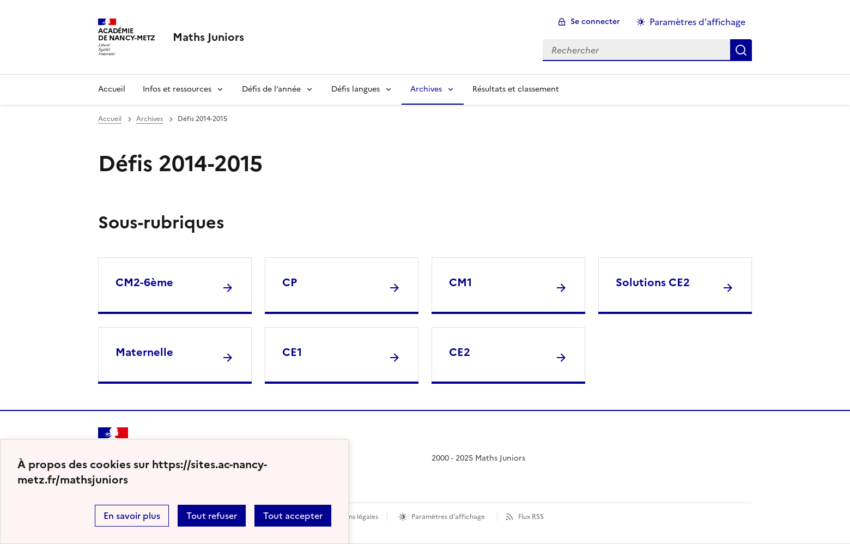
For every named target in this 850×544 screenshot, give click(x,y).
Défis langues (355, 89)
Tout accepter (293, 515)
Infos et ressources (177, 89)
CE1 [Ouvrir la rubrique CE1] (292, 352)
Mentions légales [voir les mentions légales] (352, 517)
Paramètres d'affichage (448, 517)
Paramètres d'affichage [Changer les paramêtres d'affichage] (697, 21)
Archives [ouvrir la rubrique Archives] (149, 119)
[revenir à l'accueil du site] (208, 37)
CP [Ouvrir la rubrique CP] (289, 282)
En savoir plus (132, 515)
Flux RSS (531, 517)
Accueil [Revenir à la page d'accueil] (111, 89)
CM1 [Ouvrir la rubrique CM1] (460, 282)
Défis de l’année (271, 89)
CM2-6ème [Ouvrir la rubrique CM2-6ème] (144, 282)
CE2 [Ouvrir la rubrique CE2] (459, 352)
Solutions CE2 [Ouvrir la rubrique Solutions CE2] (653, 282)
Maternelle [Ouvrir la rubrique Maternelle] (144, 352)
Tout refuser (211, 515)
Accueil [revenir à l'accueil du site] (110, 119)
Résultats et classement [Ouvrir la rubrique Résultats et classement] (515, 89)
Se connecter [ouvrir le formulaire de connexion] (595, 21)
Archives (426, 89)
